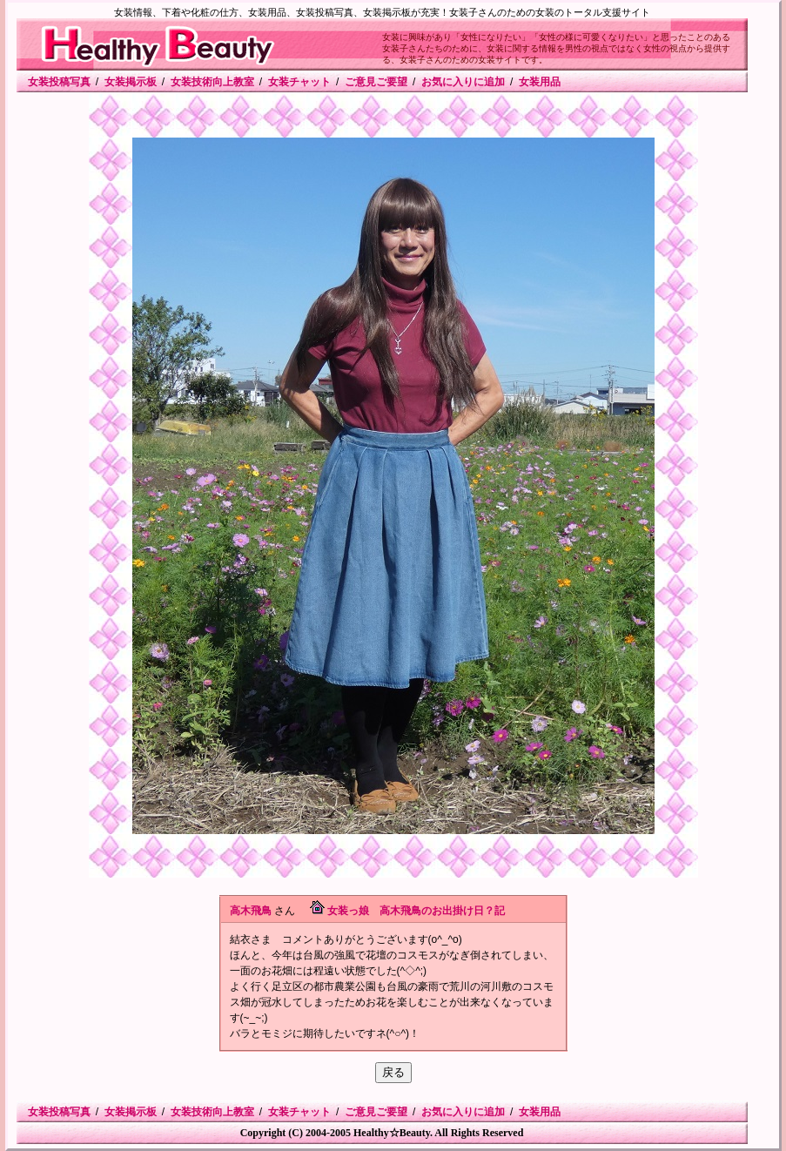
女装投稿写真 (59, 82)
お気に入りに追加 (463, 82)
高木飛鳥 (251, 911)
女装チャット (299, 82)
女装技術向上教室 (212, 82)
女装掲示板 (130, 82)
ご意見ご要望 (376, 82)
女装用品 (540, 82)
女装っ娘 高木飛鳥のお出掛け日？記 (416, 911)
